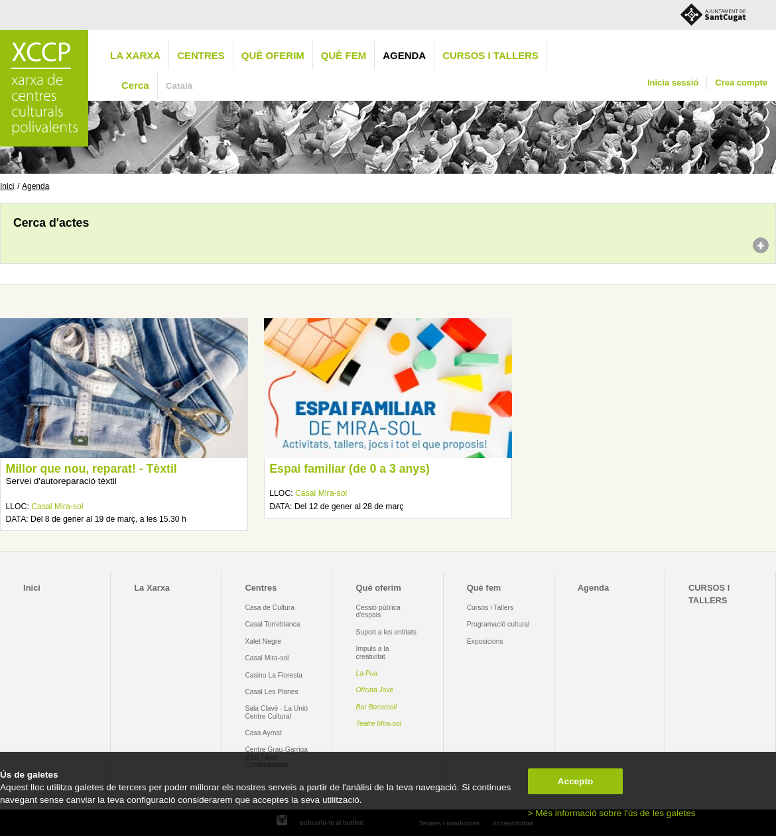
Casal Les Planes (271, 691)
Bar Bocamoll (376, 707)
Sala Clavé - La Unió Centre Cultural (276, 712)
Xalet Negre (263, 641)
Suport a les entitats (386, 632)
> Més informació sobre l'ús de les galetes (612, 813)
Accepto (576, 781)
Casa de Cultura (269, 607)
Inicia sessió (672, 83)
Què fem (343, 55)
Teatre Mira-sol (379, 723)
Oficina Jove (375, 689)
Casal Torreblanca (272, 624)
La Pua (367, 673)
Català (179, 86)
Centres (201, 55)
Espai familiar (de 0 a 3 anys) (349, 468)
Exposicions (485, 641)
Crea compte (741, 83)
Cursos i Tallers (490, 607)
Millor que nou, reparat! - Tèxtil (90, 468)
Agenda (404, 55)
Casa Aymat (263, 733)
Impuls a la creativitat (372, 652)
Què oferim (272, 55)
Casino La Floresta (273, 675)
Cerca (135, 85)
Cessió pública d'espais (378, 611)
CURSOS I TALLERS (490, 55)
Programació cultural (498, 624)
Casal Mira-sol (57, 506)
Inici (7, 186)
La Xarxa (135, 55)
